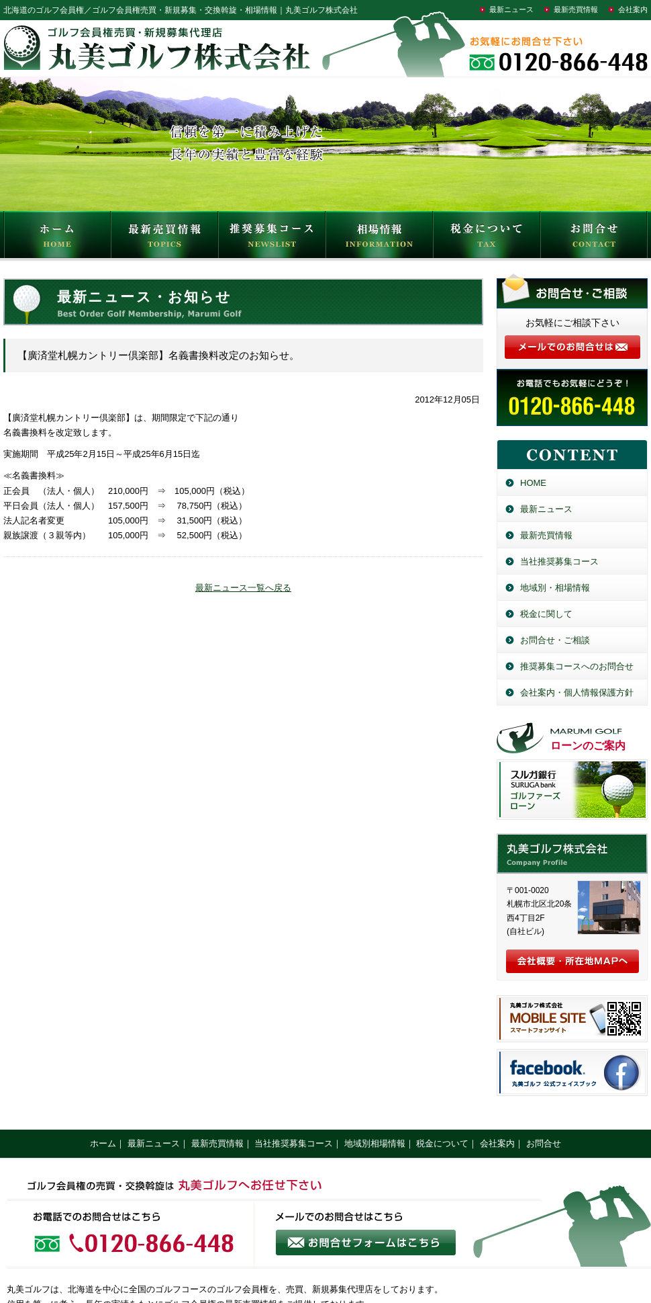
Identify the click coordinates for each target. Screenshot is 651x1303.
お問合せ (594, 238)
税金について (486, 238)
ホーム (103, 1143)
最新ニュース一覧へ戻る (243, 588)
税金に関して (546, 614)
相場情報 (379, 238)
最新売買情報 (576, 9)
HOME (57, 238)
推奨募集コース (272, 238)
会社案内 (633, 9)
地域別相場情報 (374, 1143)
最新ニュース (511, 9)
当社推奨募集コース (559, 561)
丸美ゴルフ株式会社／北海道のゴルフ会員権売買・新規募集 (572, 853)
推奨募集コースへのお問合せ (577, 666)
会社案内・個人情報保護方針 (577, 692)
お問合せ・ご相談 (555, 640)
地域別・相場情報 (555, 588)
